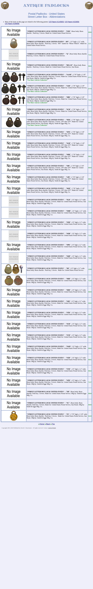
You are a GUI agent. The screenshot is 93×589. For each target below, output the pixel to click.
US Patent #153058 (72, 22)
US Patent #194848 (12, 24)
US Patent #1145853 (56, 22)
